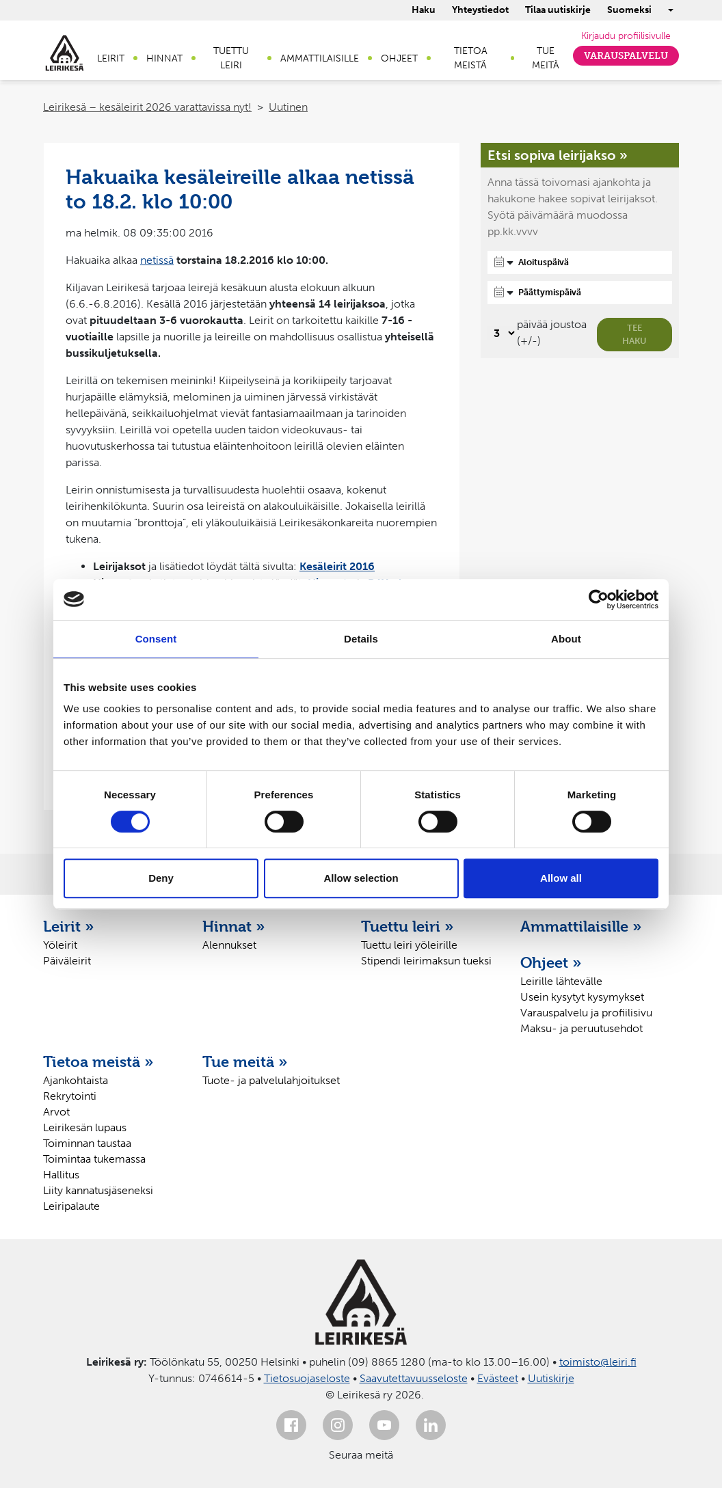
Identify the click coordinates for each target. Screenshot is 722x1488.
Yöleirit (60, 944)
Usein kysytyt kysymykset (582, 996)
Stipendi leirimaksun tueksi (426, 960)
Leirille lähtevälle (561, 981)
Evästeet (497, 1378)
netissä (157, 260)
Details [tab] (361, 639)
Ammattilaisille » (581, 926)
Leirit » (68, 926)
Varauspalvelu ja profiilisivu (586, 1012)
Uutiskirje (551, 1378)
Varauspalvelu (626, 56)
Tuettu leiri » (407, 926)
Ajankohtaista (75, 1080)
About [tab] (566, 639)
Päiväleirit (67, 960)
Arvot (56, 1111)
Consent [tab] (156, 639)
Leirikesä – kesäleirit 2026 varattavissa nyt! (147, 106)
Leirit (110, 58)
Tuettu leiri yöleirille (409, 944)
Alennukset (229, 944)
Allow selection (360, 878)
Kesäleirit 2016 (337, 566)
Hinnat (164, 58)
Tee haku (634, 335)
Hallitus (61, 1174)
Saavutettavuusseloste (414, 1378)
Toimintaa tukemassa (94, 1158)
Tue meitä (545, 58)
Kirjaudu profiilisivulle (626, 36)
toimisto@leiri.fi (598, 1361)
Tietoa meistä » (98, 1061)
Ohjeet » (551, 962)
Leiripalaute (71, 1206)
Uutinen (288, 106)
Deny (161, 878)
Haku (424, 10)
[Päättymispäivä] (579, 292)
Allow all (561, 878)
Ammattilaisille (319, 58)
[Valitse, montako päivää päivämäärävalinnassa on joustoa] (502, 333)
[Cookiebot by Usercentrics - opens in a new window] (598, 599)
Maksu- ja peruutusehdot (581, 1028)
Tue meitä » (245, 1061)
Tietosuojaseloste (307, 1378)
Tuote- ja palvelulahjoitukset (271, 1080)
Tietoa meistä (470, 58)
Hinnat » (233, 926)
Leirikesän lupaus (84, 1127)
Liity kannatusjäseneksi (98, 1190)
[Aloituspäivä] (579, 262)
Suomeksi (629, 10)
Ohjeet (399, 58)
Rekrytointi (69, 1096)
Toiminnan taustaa (87, 1143)
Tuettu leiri (231, 58)
